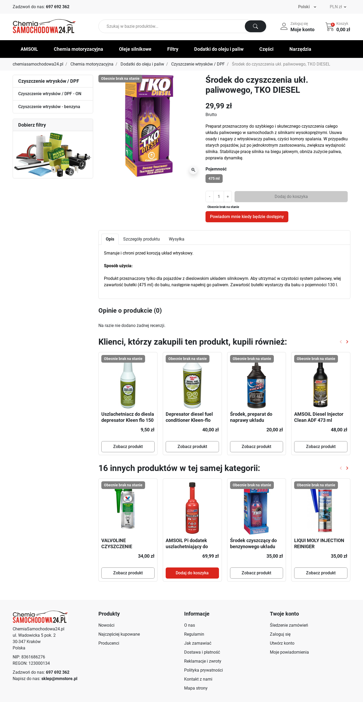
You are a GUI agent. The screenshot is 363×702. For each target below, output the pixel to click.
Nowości (106, 625)
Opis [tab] (110, 239)
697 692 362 (57, 6)
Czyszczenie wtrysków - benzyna (49, 106)
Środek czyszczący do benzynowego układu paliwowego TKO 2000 (253, 547)
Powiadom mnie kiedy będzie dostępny (247, 216)
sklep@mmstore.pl (59, 678)
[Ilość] (218, 196)
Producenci (108, 643)
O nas (189, 625)
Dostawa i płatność (202, 652)
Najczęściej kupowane (119, 634)
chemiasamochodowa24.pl (38, 64)
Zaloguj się (280, 634)
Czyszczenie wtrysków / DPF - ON (49, 93)
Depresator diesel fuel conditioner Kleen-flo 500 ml (189, 420)
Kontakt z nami (198, 679)
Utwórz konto (282, 643)
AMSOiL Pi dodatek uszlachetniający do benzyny (187, 547)
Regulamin (194, 634)
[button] (338, 26)
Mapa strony (196, 688)
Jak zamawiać (197, 643)
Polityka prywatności (203, 670)
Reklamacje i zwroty (202, 661)
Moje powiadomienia (289, 652)
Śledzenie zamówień (289, 625)
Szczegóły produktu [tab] (141, 239)
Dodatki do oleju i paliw (142, 64)
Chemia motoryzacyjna (91, 64)
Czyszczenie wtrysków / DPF (198, 64)
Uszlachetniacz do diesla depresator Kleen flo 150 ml (127, 420)
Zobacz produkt (128, 446)
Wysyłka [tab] (176, 239)
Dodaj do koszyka (291, 196)
